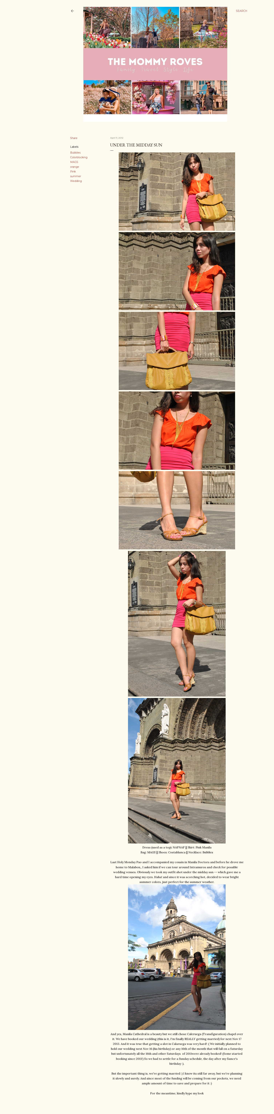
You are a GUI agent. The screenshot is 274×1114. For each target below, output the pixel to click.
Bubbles (75, 152)
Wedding (76, 181)
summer (75, 176)
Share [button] (73, 138)
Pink (73, 171)
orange (74, 166)
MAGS (74, 162)
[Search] (241, 11)
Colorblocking (78, 157)
